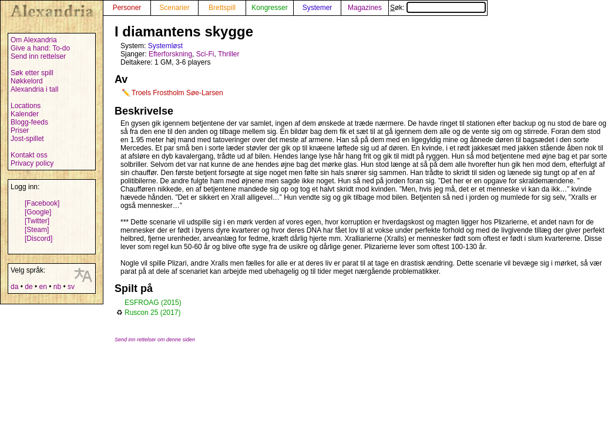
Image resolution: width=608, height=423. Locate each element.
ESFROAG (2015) (153, 302)
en (42, 287)
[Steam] (37, 230)
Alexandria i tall (34, 89)
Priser (20, 130)
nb (57, 287)
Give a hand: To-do (40, 48)
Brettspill (222, 8)
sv (71, 287)
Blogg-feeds (29, 122)
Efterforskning (170, 54)
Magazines (365, 8)
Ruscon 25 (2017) (152, 312)
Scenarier (174, 8)
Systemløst (165, 46)
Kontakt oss (29, 155)
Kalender (25, 114)
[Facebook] (42, 203)
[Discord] (38, 238)
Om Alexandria (34, 40)
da (14, 287)
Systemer (317, 8)
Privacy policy (32, 163)
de (28, 287)
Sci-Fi (205, 54)
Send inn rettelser (38, 56)
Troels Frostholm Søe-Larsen (177, 93)
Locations (26, 106)
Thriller (229, 54)
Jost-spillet (27, 139)
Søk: (438, 8)
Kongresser (269, 8)
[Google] (38, 212)
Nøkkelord (27, 81)
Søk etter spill (32, 73)
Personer (127, 8)
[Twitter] (37, 221)
